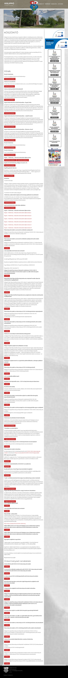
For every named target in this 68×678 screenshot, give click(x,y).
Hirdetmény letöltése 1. (10, 160)
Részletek (7, 461)
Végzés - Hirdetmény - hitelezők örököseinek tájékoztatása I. (17, 212)
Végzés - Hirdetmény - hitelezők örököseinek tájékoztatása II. (17, 215)
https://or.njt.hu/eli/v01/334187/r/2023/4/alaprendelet (27, 453)
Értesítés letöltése (9, 175)
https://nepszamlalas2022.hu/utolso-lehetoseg (15, 523)
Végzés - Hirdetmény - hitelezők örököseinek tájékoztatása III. (18, 218)
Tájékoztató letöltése (10, 439)
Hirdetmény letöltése (9, 79)
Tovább (7, 511)
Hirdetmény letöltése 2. (22, 160)
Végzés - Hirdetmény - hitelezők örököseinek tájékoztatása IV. (18, 221)
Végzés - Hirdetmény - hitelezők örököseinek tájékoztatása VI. (18, 227)
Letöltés (7, 236)
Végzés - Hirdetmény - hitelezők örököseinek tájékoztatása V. (18, 224)
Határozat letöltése (9, 86)
